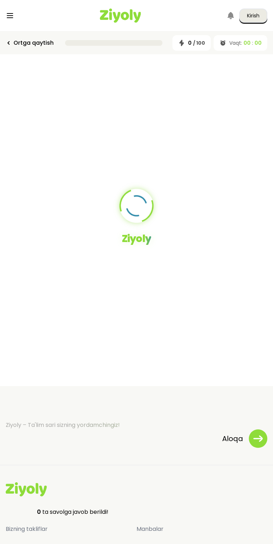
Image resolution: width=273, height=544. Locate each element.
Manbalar (150, 529)
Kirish (253, 15)
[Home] (120, 16)
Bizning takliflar (27, 529)
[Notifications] (230, 15)
